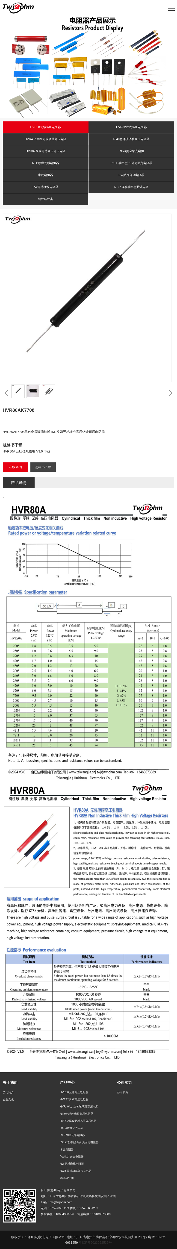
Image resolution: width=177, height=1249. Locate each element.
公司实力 (122, 1092)
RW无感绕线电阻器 (46, 187)
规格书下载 (43, 467)
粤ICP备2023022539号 (95, 1242)
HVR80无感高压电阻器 (45, 127)
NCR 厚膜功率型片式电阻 (131, 187)
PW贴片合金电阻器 (131, 175)
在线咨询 (15, 467)
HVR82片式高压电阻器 (131, 127)
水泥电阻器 (45, 175)
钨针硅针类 (45, 199)
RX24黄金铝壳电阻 (131, 151)
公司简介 (8, 1092)
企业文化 (8, 1099)
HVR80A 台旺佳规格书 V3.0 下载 (26, 451)
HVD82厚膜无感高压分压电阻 (45, 151)
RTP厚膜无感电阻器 (45, 163)
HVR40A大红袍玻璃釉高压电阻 (45, 139)
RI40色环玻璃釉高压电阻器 (131, 139)
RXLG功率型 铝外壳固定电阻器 (131, 163)
